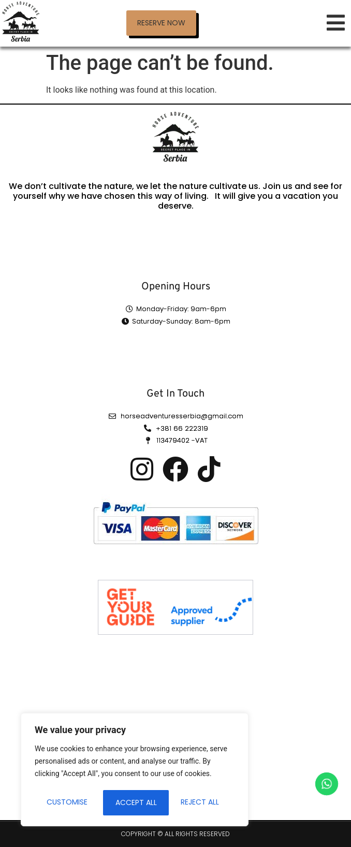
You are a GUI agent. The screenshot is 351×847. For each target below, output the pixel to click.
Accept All (202, 802)
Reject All (134, 802)
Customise (67, 802)
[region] (134, 770)
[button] (161, 23)
